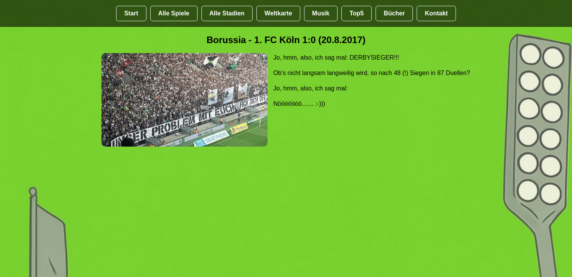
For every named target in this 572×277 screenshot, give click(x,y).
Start (131, 13)
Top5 (356, 13)
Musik (320, 13)
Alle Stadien (227, 13)
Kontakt (436, 13)
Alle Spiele (174, 13)
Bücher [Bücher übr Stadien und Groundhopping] (394, 13)
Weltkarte (278, 13)
